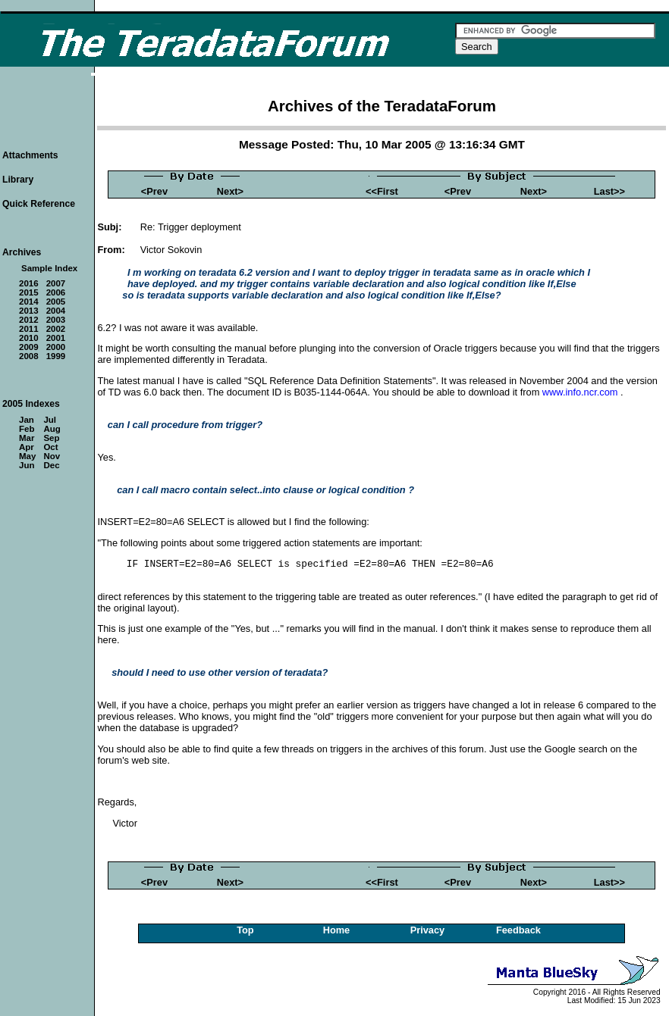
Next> (230, 191)
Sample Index (49, 268)
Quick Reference (38, 204)
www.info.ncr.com (580, 392)
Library (17, 179)
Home (336, 930)
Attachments (30, 155)
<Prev (154, 191)
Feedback (518, 930)
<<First (382, 191)
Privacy (427, 930)
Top (245, 930)
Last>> (609, 191)
